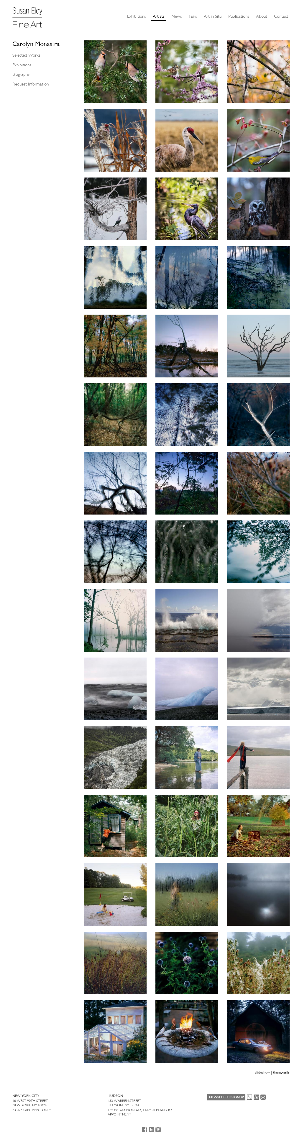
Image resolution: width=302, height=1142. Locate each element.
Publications (238, 16)
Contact (281, 16)
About (261, 16)
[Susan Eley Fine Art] (30, 15)
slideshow (262, 1072)
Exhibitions (136, 16)
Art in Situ (212, 16)
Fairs (193, 16)
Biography (20, 74)
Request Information (30, 84)
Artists (159, 16)
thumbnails (281, 1072)
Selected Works (26, 55)
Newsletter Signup (226, 1097)
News (176, 16)
